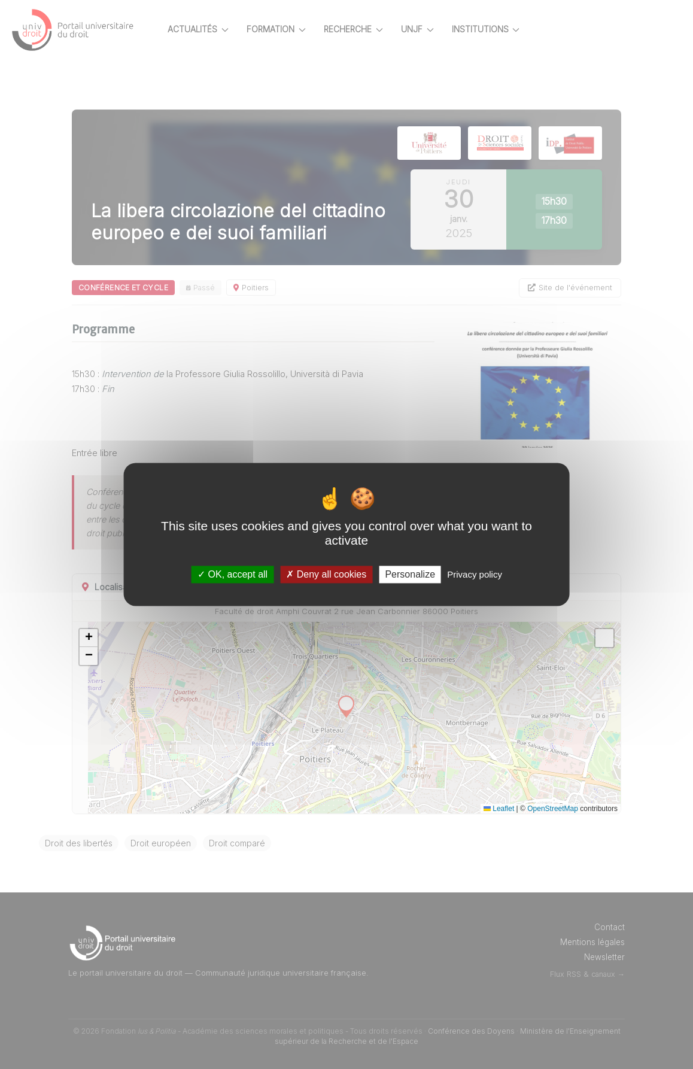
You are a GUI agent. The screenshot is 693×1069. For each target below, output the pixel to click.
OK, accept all (232, 574)
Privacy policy (474, 574)
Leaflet (499, 808)
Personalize (410, 574)
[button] (130, 638)
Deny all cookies (326, 574)
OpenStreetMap (552, 808)
